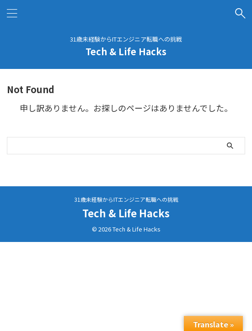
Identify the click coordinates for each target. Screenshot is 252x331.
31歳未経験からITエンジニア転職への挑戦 (126, 199)
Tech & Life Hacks (126, 51)
